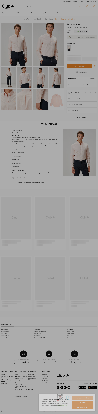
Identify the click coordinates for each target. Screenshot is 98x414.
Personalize (61, 405)
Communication (19, 394)
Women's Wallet (5, 331)
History (3, 374)
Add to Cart (79, 66)
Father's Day (45, 374)
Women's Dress (37, 333)
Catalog (75, 1)
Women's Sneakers (5, 338)
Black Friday (45, 383)
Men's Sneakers (70, 338)
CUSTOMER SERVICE (20, 371)
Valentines (44, 378)
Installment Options (75, 99)
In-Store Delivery (19, 378)
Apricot (71, 43)
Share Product (82, 117)
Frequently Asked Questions (19, 381)
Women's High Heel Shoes (40, 338)
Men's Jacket (37, 335)
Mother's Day (45, 376)
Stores (81, 1)
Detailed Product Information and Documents (82, 93)
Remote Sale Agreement (21, 396)
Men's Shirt (4, 333)
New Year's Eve (45, 380)
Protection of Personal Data (20, 387)
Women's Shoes (70, 331)
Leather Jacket (70, 333)
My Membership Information (32, 379)
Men (32, 13)
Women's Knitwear (5, 335)
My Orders (31, 374)
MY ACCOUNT (32, 371)
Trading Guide (18, 384)
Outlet (59, 13)
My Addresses (31, 376)
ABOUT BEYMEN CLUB (7, 371)
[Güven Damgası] (68, 397)
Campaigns (89, 1)
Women (19, 13)
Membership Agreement (21, 389)
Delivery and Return (75, 105)
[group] (69, 48)
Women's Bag (4, 329)
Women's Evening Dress (40, 331)
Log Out (30, 382)
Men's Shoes (70, 329)
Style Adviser (46, 13)
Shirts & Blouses (81, 72)
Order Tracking (67, 1)
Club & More (73, 111)
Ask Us (16, 374)
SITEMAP (30, 389)
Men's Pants (70, 335)
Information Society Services (6, 380)
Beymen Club (73, 24)
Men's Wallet (37, 329)
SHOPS (30, 386)
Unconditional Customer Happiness (7, 377)
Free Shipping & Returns (21, 376)
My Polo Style (6, 13)
